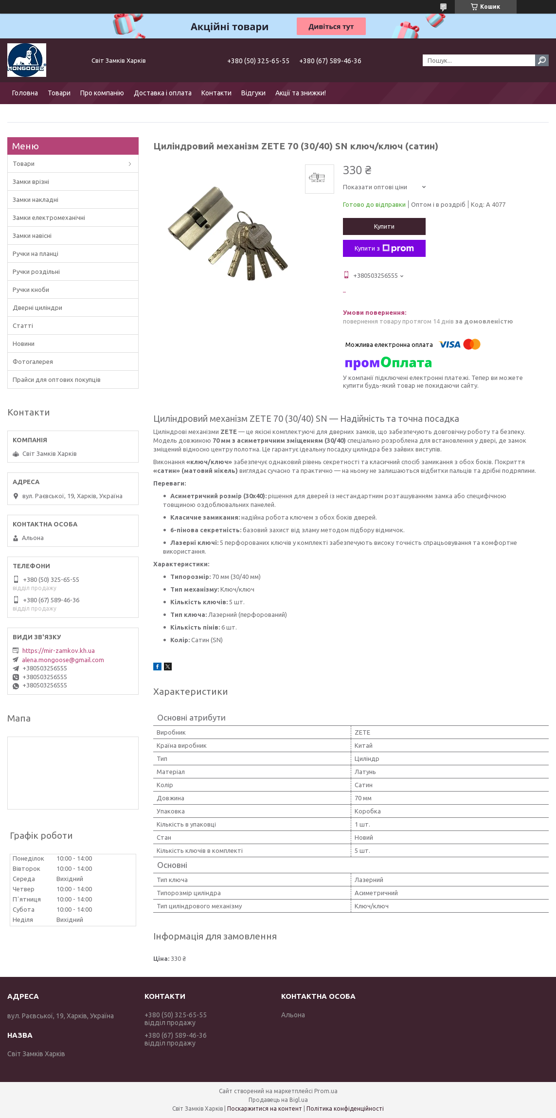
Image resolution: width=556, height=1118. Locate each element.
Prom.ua (326, 1091)
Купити (384, 226)
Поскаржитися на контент (264, 1108)
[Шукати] (542, 60)
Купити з (384, 248)
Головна (25, 93)
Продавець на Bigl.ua (278, 1100)
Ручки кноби (31, 289)
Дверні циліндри (37, 307)
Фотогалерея (33, 361)
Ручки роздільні (36, 271)
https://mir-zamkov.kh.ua (58, 650)
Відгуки (253, 93)
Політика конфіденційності (345, 1108)
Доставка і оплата (163, 93)
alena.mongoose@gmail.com (63, 659)
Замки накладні (35, 199)
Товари (59, 93)
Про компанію (102, 93)
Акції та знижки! (300, 93)
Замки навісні (32, 235)
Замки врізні (31, 181)
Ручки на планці (35, 253)
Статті (23, 325)
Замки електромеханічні (49, 217)
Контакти (216, 93)
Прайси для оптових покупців (57, 379)
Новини (24, 343)
